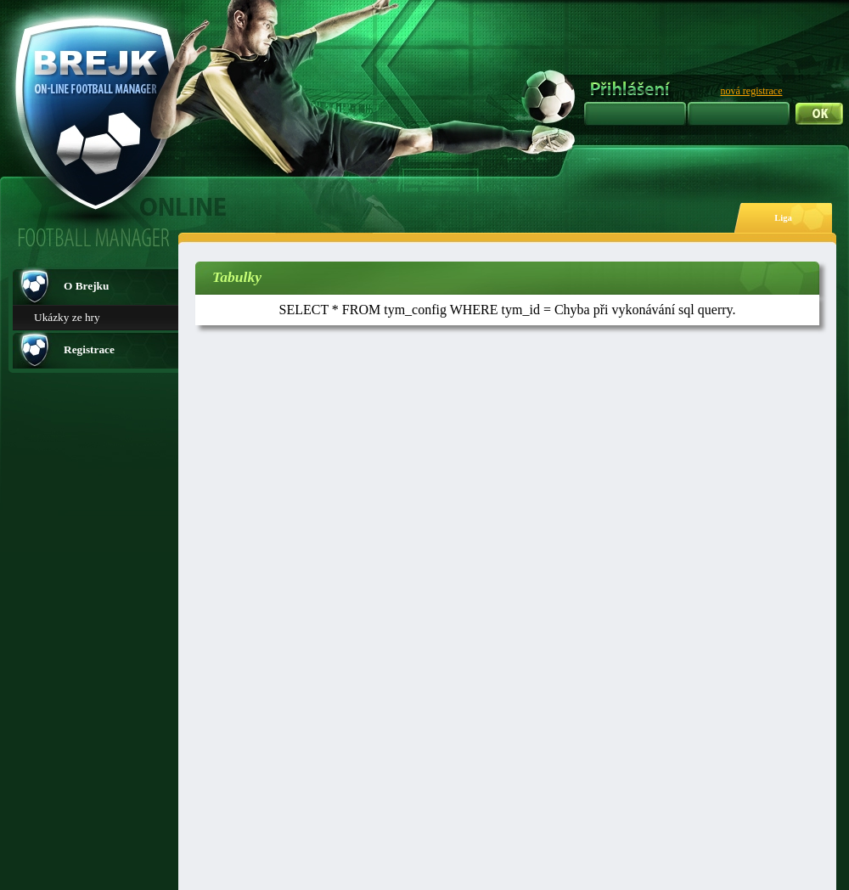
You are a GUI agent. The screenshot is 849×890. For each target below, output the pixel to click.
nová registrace (752, 91)
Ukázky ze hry (67, 317)
